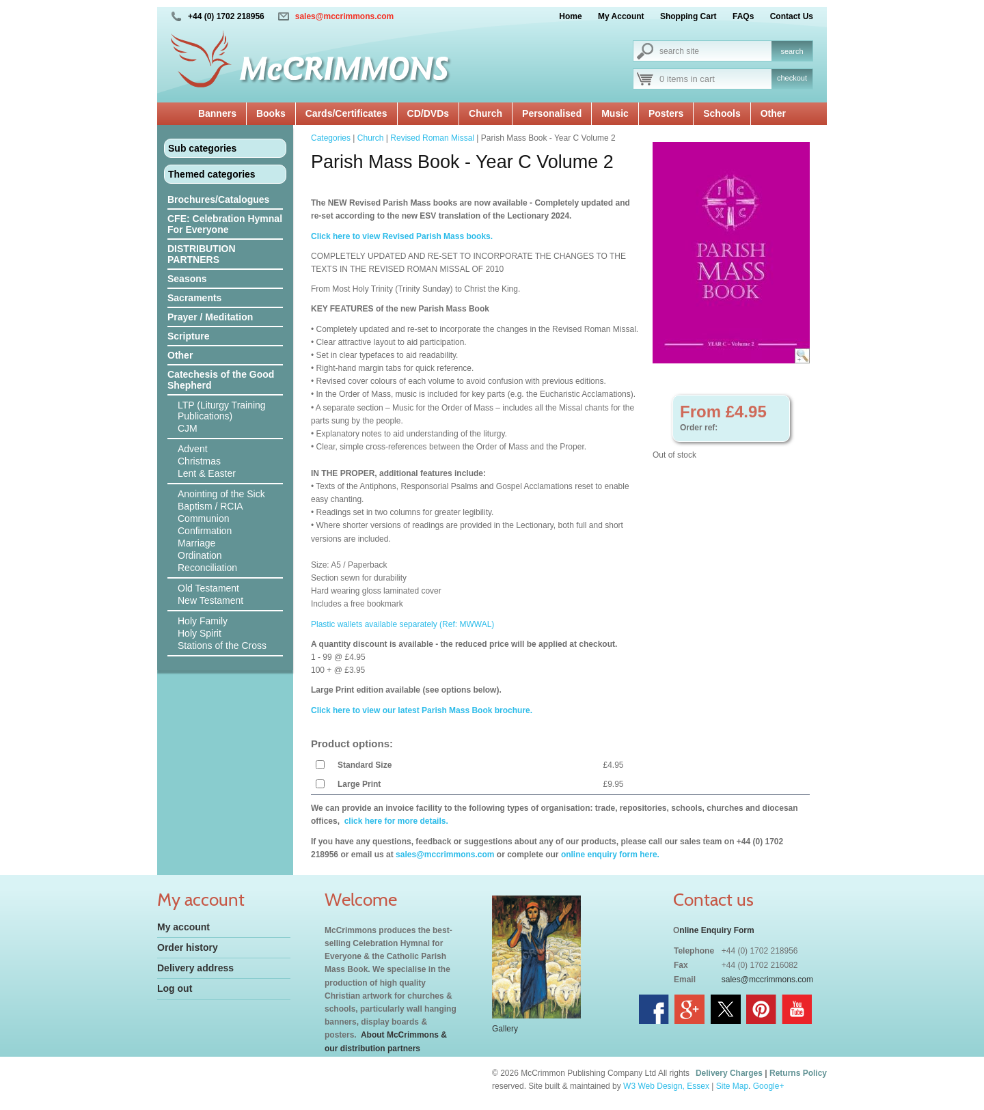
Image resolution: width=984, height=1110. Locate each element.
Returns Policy (798, 1073)
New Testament (210, 600)
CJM (187, 428)
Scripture (188, 336)
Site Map (732, 1086)
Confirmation (205, 530)
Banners (217, 113)
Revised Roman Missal (432, 138)
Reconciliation (207, 567)
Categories (331, 138)
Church (485, 113)
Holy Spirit (199, 633)
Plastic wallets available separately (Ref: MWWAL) (402, 624)
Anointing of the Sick (221, 493)
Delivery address (195, 967)
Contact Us (791, 16)
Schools (721, 113)
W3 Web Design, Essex (666, 1086)
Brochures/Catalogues (218, 199)
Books (271, 113)
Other (773, 113)
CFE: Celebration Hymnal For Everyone (224, 224)
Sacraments (194, 297)
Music (615, 113)
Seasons (187, 278)
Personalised (552, 113)
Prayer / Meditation (210, 316)
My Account (621, 16)
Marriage (196, 543)
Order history (187, 947)
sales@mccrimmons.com (344, 16)
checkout (792, 78)
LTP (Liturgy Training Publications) (222, 410)
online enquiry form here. (610, 854)
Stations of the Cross (222, 645)
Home (570, 16)
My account (183, 926)
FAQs (743, 16)
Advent (193, 448)
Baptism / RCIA (210, 506)
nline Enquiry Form (716, 930)
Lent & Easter (207, 473)
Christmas (199, 461)
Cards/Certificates (346, 113)
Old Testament (208, 588)
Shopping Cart (688, 16)
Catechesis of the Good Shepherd (220, 380)
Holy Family (203, 620)
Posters (665, 113)
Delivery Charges (729, 1073)
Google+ (768, 1086)
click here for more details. (395, 821)
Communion (203, 518)
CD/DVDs (428, 113)
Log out (174, 988)
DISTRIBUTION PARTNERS (201, 254)
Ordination (200, 555)
